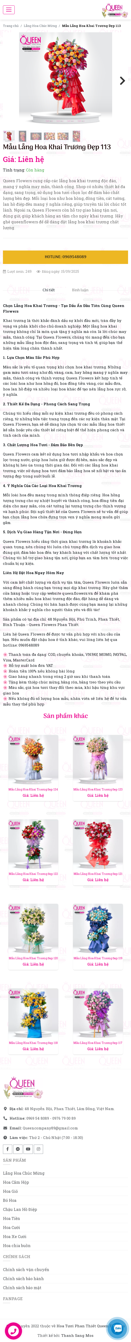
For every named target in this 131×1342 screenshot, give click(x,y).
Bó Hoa (9, 1200)
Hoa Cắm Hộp (16, 1182)
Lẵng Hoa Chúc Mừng (40, 25)
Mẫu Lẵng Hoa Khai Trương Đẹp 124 (33, 776)
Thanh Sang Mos (77, 1335)
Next (121, 80)
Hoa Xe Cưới (14, 1236)
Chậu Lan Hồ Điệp (20, 1209)
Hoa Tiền (11, 1218)
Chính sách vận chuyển (26, 1269)
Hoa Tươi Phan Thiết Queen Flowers (91, 1325)
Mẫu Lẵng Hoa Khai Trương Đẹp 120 (33, 945)
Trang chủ (11, 25)
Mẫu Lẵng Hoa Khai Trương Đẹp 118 (33, 1029)
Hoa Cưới (11, 1227)
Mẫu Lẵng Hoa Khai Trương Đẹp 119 (97, 945)
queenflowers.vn (77, 593)
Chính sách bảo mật (22, 1287)
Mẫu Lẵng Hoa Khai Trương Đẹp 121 (97, 860)
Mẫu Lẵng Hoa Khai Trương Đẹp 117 (97, 1029)
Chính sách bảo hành (23, 1278)
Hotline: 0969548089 (65, 257)
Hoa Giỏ (10, 1191)
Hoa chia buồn (17, 1245)
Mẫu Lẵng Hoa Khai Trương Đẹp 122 (33, 860)
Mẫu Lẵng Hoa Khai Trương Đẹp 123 (97, 776)
